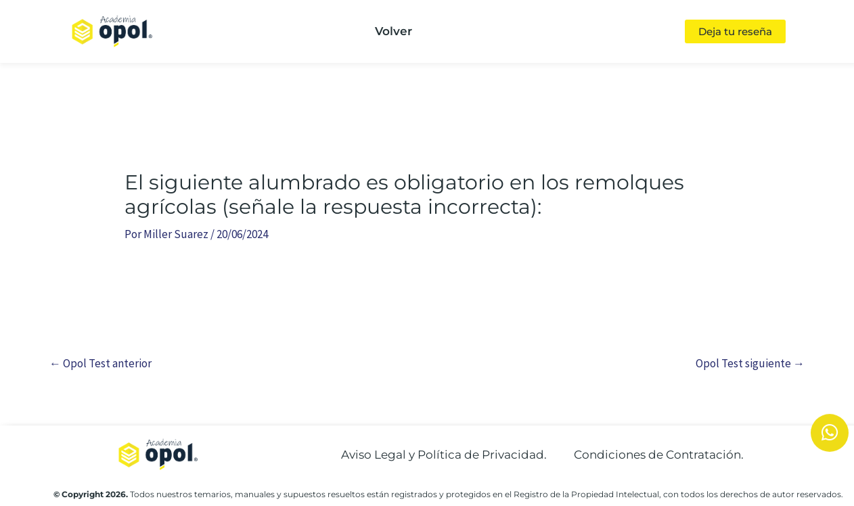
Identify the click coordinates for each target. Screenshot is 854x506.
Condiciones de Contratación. (659, 454)
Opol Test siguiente (750, 363)
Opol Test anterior (100, 363)
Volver (393, 31)
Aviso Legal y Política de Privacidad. (444, 454)
